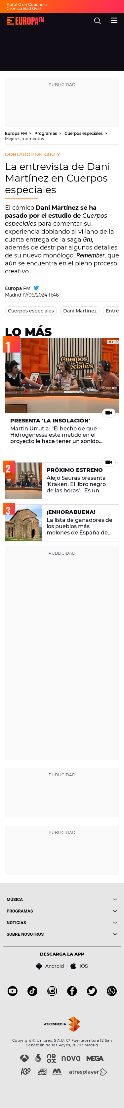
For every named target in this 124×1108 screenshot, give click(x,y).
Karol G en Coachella (27, 4)
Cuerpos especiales (83, 133)
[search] (97, 21)
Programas (46, 133)
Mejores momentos (24, 138)
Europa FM (16, 133)
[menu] (114, 19)
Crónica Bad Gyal (24, 8)
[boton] (90, 899)
